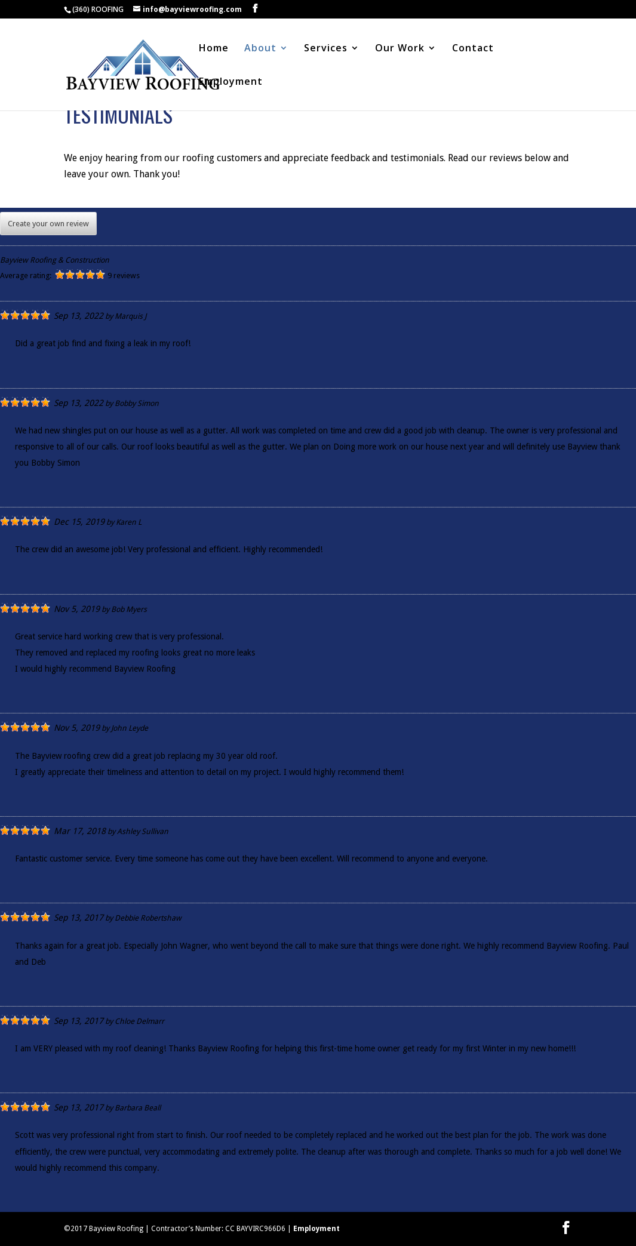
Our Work (400, 49)
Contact (473, 49)
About (260, 49)
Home (214, 49)
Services (326, 49)
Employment (231, 82)
